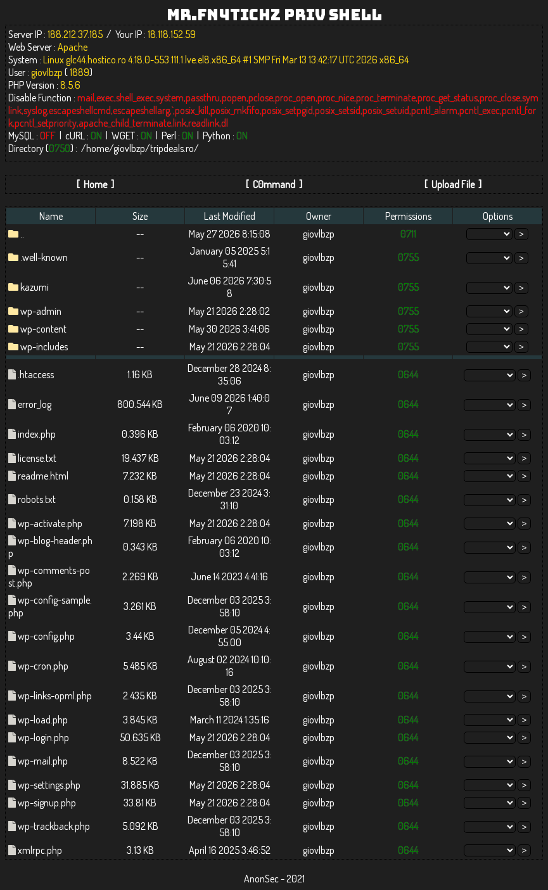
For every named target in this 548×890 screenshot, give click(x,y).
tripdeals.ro (172, 148)
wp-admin (40, 311)
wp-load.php (43, 719)
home (97, 148)
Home (95, 184)
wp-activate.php (50, 523)
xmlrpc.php (40, 850)
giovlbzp (129, 148)
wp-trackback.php (54, 826)
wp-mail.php (43, 760)
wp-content (43, 328)
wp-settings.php (49, 785)
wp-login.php (43, 737)
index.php (37, 434)
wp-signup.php (47, 802)
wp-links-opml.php (55, 695)
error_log (34, 404)
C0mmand (274, 184)
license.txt (37, 458)
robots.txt (37, 499)
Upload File (453, 184)
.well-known (44, 257)
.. (22, 233)
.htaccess (36, 374)
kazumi (34, 287)
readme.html (43, 475)
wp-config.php (46, 636)
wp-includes (44, 346)
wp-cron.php (43, 665)
